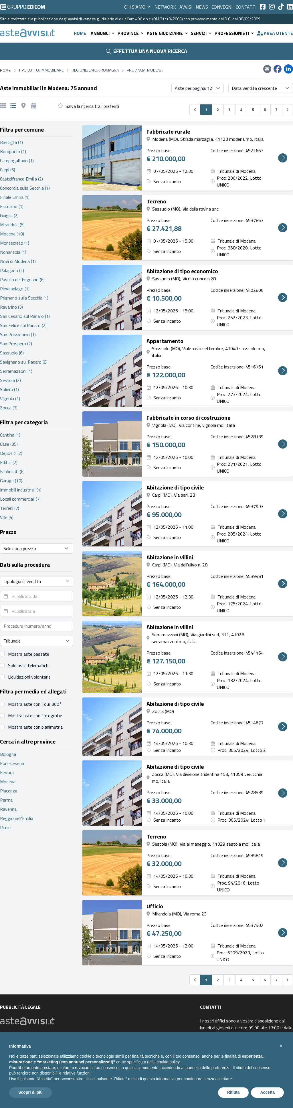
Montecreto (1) (14, 242)
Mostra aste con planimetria (35, 727)
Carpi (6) (7, 169)
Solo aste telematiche (29, 665)
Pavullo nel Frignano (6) (22, 279)
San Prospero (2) (16, 343)
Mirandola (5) (12, 224)
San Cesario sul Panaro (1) (25, 316)
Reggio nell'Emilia (16, 818)
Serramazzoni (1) (16, 371)
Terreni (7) (9, 508)
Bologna (8, 754)
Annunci (103, 33)
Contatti (246, 6)
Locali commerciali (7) (20, 498)
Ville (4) (6, 517)
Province (131, 33)
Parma (6, 799)
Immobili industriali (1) (20, 489)
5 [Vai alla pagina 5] (253, 109)
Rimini (5, 827)
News (202, 6)
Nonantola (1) (13, 252)
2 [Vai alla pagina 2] (218, 109)
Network (165, 6)
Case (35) (9, 444)
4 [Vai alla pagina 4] (241, 109)
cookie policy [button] (168, 1062)
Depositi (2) (11, 453)
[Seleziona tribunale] (36, 641)
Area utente (275, 33)
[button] (281, 1045)
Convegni (221, 6)
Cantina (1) (10, 434)
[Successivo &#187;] (287, 109)
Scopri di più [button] (30, 1092)
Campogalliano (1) (17, 160)
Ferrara (7, 772)
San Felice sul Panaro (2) (23, 325)
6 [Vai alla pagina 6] (265, 109)
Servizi (201, 33)
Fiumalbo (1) (11, 206)
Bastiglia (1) (11, 142)
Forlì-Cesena (12, 763)
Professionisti (235, 33)
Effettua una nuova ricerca (146, 51)
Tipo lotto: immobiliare (41, 70)
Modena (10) (12, 233)
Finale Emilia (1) (14, 197)
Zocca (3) (8, 407)
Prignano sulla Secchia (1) (24, 297)
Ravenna (8, 809)
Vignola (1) (10, 398)
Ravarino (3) (11, 307)
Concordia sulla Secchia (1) (25, 188)
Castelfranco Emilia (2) (21, 178)
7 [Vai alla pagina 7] (276, 109)
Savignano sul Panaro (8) (23, 361)
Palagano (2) (12, 270)
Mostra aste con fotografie (35, 715)
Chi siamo (137, 6)
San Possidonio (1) (18, 334)
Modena (7, 781)
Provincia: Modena (145, 70)
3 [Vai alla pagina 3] (229, 109)
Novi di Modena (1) (18, 261)
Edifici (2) (8, 462)
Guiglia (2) (9, 215)
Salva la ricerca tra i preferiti (92, 106)
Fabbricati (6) (12, 471)
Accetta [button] (267, 1092)
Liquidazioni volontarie (29, 676)
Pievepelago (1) (14, 288)
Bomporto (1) (13, 151)
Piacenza (8, 790)
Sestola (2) (10, 380)
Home (80, 33)
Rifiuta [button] (233, 1092)
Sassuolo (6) (12, 352)
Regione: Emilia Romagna (95, 70)
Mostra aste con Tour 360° (35, 704)
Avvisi (185, 6)
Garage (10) (11, 480)
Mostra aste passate (28, 654)
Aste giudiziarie (168, 33)
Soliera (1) (9, 389)
